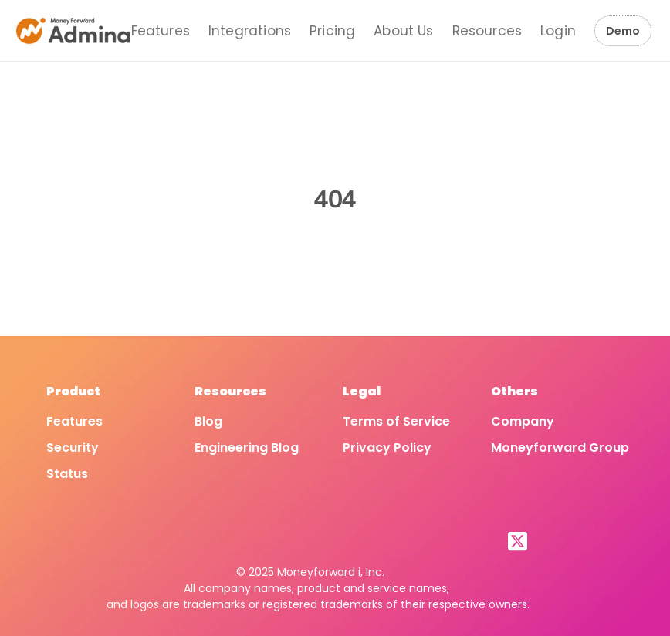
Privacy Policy (387, 447)
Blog (208, 421)
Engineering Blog (247, 447)
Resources (487, 31)
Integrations (249, 31)
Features (160, 31)
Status (67, 474)
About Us (403, 31)
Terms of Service (396, 421)
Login (558, 31)
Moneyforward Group (560, 447)
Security (72, 447)
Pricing (332, 31)
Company (522, 421)
